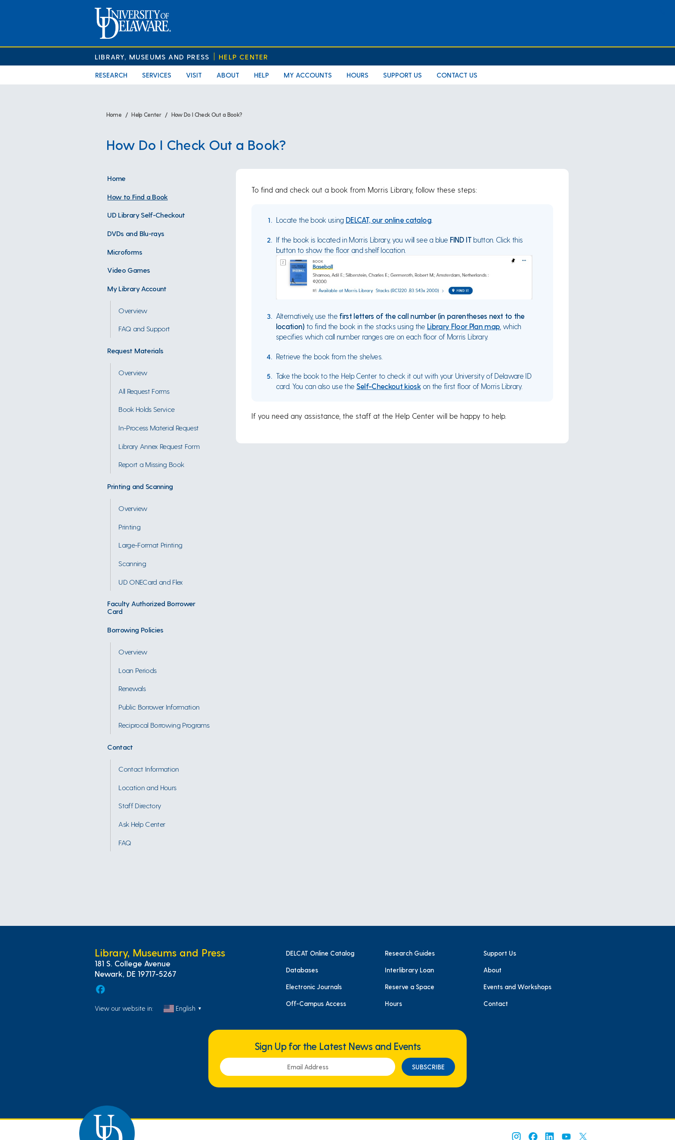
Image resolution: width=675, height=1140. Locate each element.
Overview (132, 310)
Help (261, 75)
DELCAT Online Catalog (320, 953)
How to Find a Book (137, 196)
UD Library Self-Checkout (146, 214)
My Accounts (308, 75)
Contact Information (148, 768)
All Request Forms (143, 390)
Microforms (124, 251)
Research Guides (410, 953)
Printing (129, 526)
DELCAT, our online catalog (388, 219)
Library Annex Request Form (158, 446)
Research (111, 75)
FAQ (124, 842)
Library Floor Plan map (463, 326)
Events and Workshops (517, 986)
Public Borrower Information (158, 706)
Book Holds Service (146, 409)
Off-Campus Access (316, 1003)
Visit (194, 75)
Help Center (243, 56)
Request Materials (135, 350)
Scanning (132, 563)
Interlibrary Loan (409, 970)
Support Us (402, 75)
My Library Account (136, 288)
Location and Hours (147, 787)
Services (156, 75)
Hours (357, 75)
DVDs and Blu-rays (135, 233)
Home (116, 178)
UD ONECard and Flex (150, 581)
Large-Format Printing (150, 544)
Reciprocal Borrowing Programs (163, 724)
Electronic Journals (314, 986)
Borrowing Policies (135, 629)
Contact (120, 746)
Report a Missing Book (151, 464)
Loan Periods (137, 670)
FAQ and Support (144, 328)
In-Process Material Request (158, 427)
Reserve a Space (409, 986)
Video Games (128, 269)
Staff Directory (139, 805)
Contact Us (457, 75)
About (228, 75)
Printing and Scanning (140, 486)
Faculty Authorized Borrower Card (151, 607)
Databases (302, 970)
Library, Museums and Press (152, 56)
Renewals (132, 688)
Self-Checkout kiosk (388, 386)
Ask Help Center (141, 823)
